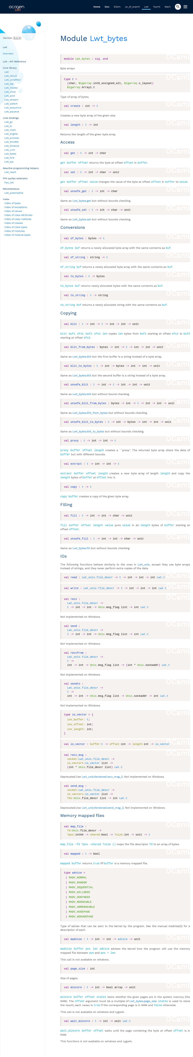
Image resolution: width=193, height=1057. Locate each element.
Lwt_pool (9, 95)
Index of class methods (17, 219)
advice (123, 934)
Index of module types (17, 234)
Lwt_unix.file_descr (97, 573)
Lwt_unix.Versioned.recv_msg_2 (102, 772)
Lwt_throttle (11, 141)
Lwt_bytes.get (82, 200)
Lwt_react (10, 172)
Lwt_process (11, 137)
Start (167, 6)
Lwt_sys (9, 161)
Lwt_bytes (10, 153)
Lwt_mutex (11, 87)
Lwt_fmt (9, 157)
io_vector (162, 739)
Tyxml (156, 6)
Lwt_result (10, 75)
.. (101, 59)
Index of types (12, 203)
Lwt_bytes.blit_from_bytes (90, 410)
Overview (8, 53)
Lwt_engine (11, 133)
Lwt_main (10, 129)
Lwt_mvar (10, 91)
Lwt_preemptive (13, 192)
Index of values (13, 211)
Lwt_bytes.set (82, 218)
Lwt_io (8, 126)
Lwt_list (8, 83)
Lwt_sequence (12, 107)
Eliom (117, 6)
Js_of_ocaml (132, 6)
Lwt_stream (11, 99)
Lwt (146, 6)
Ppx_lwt (9, 182)
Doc (107, 6)
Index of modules (14, 231)
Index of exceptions (15, 207)
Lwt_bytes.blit (82, 354)
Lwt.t (161, 573)
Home (96, 6)
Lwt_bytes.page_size (143, 995)
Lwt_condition (12, 79)
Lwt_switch (10, 103)
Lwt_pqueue (11, 111)
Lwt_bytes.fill (81, 543)
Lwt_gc (8, 121)
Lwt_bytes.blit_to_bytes (88, 429)
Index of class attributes (18, 215)
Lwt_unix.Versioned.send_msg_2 (103, 803)
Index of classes (13, 223)
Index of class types (15, 227)
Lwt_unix (9, 149)
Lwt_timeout (11, 145)
